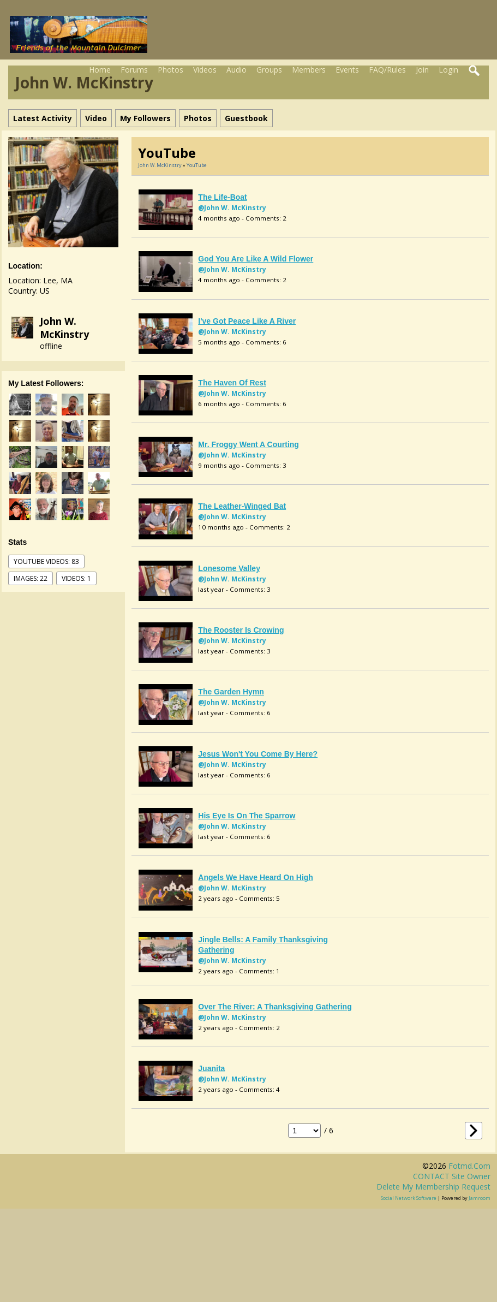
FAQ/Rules (387, 69)
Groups (269, 69)
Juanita (211, 1068)
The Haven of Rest (232, 382)
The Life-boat (222, 197)
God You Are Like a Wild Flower (255, 258)
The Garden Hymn (231, 691)
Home (100, 69)
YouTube (197, 165)
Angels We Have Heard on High (255, 877)
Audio (236, 69)
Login (448, 69)
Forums (134, 69)
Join (422, 69)
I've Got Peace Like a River (247, 321)
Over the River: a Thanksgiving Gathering (274, 1006)
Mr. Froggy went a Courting (248, 444)
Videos (205, 69)
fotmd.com (469, 1166)
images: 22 (30, 578)
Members (309, 69)
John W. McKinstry (64, 327)
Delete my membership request (433, 1186)
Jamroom (479, 1198)
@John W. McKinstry (232, 207)
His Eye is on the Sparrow (246, 815)
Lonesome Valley (229, 568)
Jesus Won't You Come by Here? (258, 754)
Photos (170, 69)
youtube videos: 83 (46, 561)
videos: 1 (76, 578)
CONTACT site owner (451, 1176)
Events (347, 69)
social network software (408, 1198)
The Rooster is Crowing (241, 630)
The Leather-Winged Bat (242, 506)
